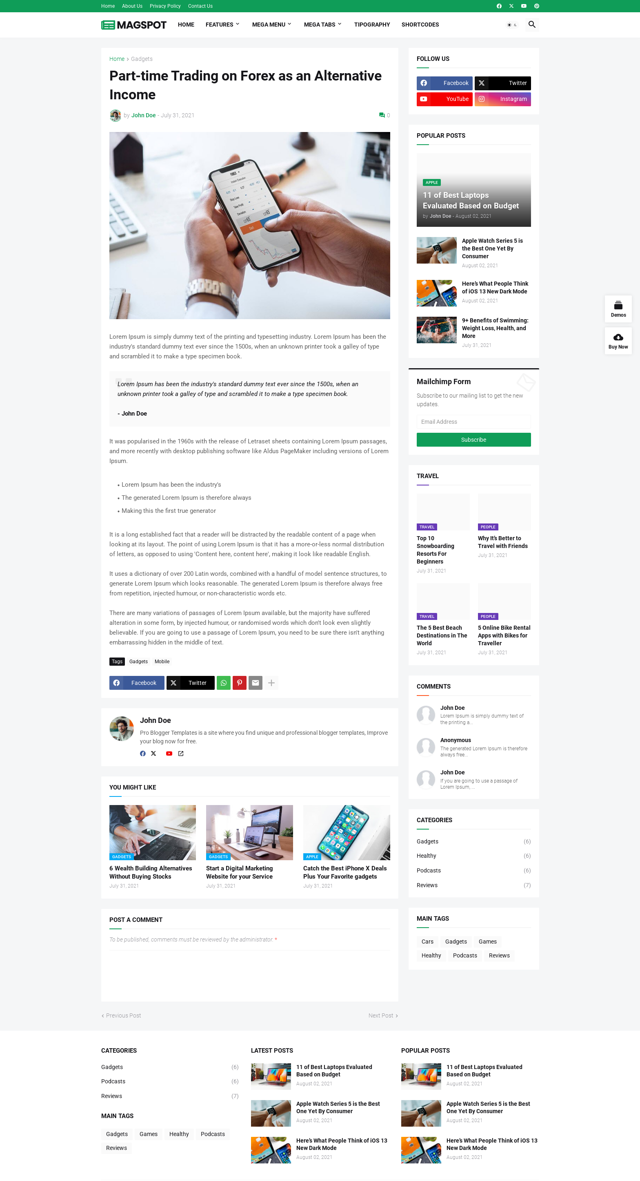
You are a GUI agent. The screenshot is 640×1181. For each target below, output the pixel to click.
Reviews (474, 885)
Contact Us (200, 6)
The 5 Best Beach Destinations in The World (442, 635)
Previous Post (123, 1015)
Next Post (381, 1015)
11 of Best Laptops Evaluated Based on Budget (334, 1071)
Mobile (162, 661)
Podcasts (474, 871)
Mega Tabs (320, 24)
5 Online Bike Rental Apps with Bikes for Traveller (504, 635)
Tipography (372, 24)
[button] (512, 25)
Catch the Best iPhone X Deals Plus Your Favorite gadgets (345, 872)
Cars (427, 941)
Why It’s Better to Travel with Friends (503, 542)
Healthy (474, 856)
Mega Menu (268, 24)
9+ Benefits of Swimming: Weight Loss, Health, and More (495, 328)
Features (219, 24)
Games (488, 941)
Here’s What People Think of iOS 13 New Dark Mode (495, 287)
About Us (132, 6)
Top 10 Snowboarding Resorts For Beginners (435, 550)
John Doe (155, 720)
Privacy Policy (165, 6)
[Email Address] (474, 422)
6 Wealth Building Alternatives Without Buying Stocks (150, 872)
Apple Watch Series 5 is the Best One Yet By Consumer (492, 248)
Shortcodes (420, 24)
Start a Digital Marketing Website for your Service (239, 872)
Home (108, 6)
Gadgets (142, 59)
